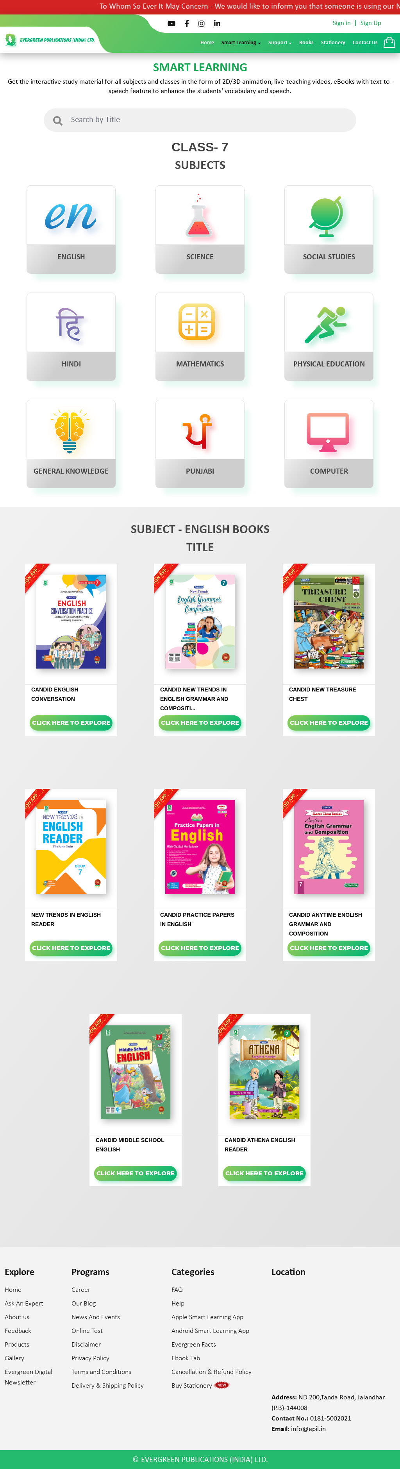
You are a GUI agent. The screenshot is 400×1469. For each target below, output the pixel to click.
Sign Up (371, 23)
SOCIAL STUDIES (329, 257)
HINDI (71, 364)
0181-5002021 (330, 1418)
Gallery (14, 1358)
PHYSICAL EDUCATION (329, 364)
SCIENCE (200, 257)
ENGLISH (71, 257)
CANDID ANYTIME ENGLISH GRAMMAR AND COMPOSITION (325, 924)
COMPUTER (329, 472)
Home (207, 43)
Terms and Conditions (101, 1372)
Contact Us (365, 43)
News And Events (95, 1317)
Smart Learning (238, 43)
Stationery (333, 43)
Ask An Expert (24, 1303)
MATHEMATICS (200, 364)
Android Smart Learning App (210, 1331)
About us (17, 1317)
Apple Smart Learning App (207, 1317)
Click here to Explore (71, 722)
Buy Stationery (191, 1386)
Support (278, 43)
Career (80, 1290)
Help (177, 1303)
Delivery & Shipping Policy (107, 1386)
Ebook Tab (185, 1358)
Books (306, 43)
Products (17, 1345)
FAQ (177, 1290)
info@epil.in (308, 1429)
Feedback (18, 1331)
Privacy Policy (90, 1358)
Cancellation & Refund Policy (211, 1372)
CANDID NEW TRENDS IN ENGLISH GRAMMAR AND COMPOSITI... (194, 698)
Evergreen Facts (193, 1345)
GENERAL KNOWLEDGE (71, 472)
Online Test (87, 1331)
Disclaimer (86, 1345)
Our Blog (83, 1303)
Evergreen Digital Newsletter (28, 1377)
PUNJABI (200, 472)
